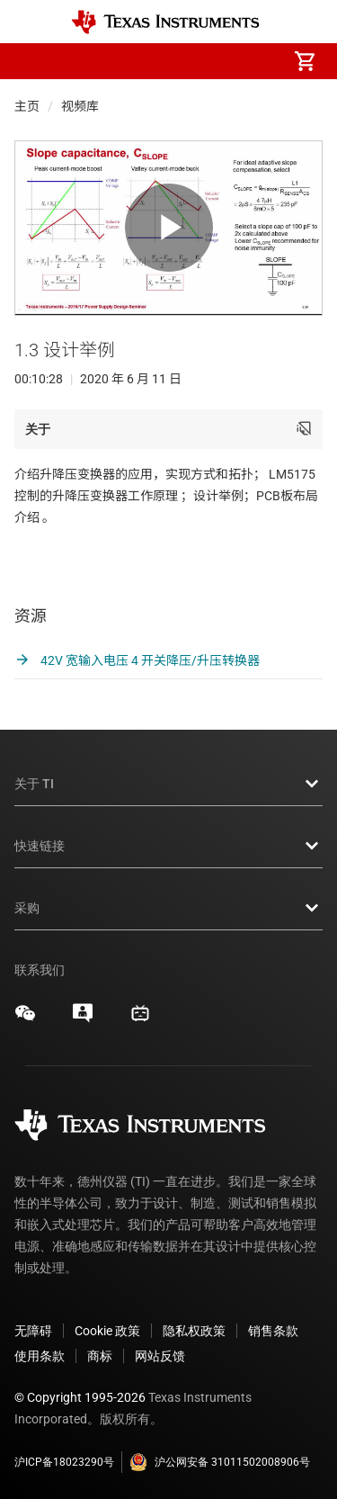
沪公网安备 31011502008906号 (219, 1459)
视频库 (80, 106)
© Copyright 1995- (80, 1394)
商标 (99, 1353)
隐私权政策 (194, 1328)
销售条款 (273, 1328)
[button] (32, 61)
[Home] (165, 22)
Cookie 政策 (107, 1328)
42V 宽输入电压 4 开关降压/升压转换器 (137, 658)
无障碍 (33, 1328)
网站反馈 (160, 1353)
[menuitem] (154, 61)
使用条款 (39, 1353)
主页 (27, 106)
